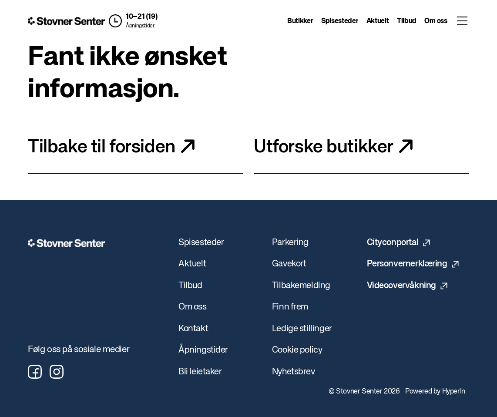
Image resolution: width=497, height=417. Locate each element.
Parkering (290, 242)
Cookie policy (297, 350)
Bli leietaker (200, 372)
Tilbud (406, 21)
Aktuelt (377, 21)
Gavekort (289, 264)
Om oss (435, 21)
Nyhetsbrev (293, 372)
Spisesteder (339, 21)
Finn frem (290, 307)
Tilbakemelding (301, 285)
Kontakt (193, 328)
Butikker (300, 21)
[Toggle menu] (462, 21)
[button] (133, 21)
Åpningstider (140, 26)
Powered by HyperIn (435, 391)
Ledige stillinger (302, 328)
